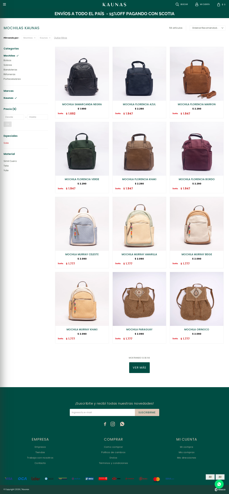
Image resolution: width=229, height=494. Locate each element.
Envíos (113, 457)
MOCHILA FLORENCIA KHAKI (139, 179)
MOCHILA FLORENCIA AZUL (139, 104)
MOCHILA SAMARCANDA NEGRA (82, 104)
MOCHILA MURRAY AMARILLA (139, 254)
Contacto (40, 463)
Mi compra (186, 447)
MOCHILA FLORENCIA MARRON (197, 104)
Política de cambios (113, 452)
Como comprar (113, 447)
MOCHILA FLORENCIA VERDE (82, 179)
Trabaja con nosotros (40, 457)
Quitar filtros (60, 37)
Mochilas (28, 37)
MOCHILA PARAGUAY (139, 329)
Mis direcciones (186, 457)
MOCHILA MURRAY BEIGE (197, 254)
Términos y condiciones (113, 463)
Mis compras (186, 452)
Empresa (40, 447)
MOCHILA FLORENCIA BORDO (197, 179)
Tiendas (40, 452)
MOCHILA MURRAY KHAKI (82, 329)
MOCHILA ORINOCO (196, 329)
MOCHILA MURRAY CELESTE (82, 254)
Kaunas (44, 37)
